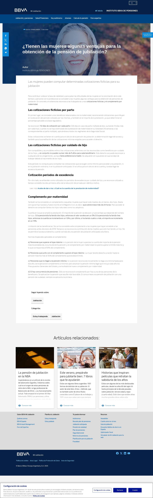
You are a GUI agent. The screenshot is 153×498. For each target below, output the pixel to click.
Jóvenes (68, 18)
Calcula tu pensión (81, 18)
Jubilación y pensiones (24, 18)
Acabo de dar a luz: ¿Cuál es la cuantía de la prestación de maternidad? (68, 188)
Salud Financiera (41, 18)
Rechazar (120, 490)
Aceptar (135, 490)
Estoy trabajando (40, 316)
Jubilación (37, 300)
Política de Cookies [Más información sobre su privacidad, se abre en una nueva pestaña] (39, 496)
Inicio (99, 11)
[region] (76, 490)
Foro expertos (96, 18)
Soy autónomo (56, 18)
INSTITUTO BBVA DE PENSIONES (122, 11)
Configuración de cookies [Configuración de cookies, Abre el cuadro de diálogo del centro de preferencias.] (102, 490)
